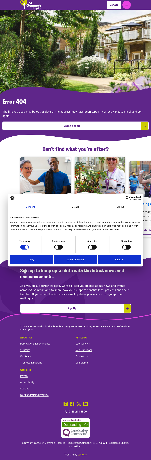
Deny (31, 259)
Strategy (25, 350)
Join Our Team (84, 350)
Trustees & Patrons (31, 362)
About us (26, 337)
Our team (25, 356)
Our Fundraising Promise (34, 395)
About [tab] (120, 206)
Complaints (82, 362)
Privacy (24, 376)
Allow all (119, 259)
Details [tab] (75, 206)
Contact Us (82, 356)
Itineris (82, 454)
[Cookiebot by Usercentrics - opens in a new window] (128, 198)
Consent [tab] (30, 206)
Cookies (24, 388)
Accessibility (27, 382)
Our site (25, 369)
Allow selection (75, 259)
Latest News (83, 343)
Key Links (82, 337)
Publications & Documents (35, 343)
